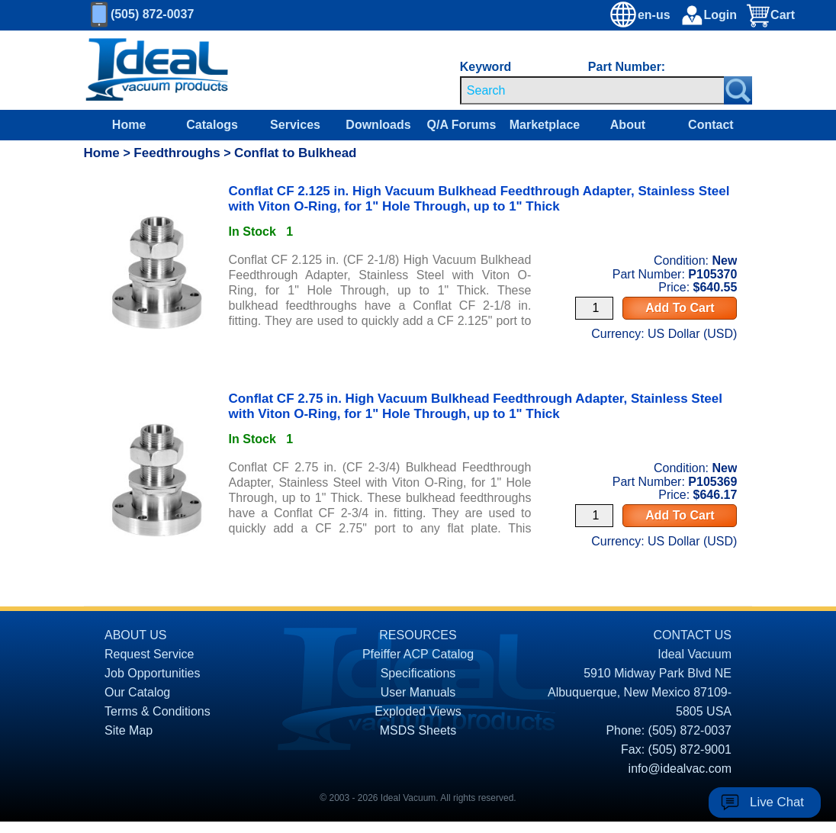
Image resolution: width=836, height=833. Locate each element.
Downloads (378, 124)
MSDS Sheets (418, 730)
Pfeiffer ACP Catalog (418, 654)
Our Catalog (137, 692)
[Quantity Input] (594, 308)
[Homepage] (157, 70)
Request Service (149, 654)
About (627, 124)
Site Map (128, 730)
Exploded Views (418, 711)
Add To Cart (679, 307)
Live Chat (777, 802)
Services (295, 124)
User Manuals (418, 692)
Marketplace (545, 124)
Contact (711, 124)
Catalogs (212, 124)
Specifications (418, 673)
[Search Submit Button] (738, 90)
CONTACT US (692, 635)
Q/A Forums (461, 124)
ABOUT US (135, 635)
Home (129, 124)
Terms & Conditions (157, 711)
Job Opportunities (152, 673)
